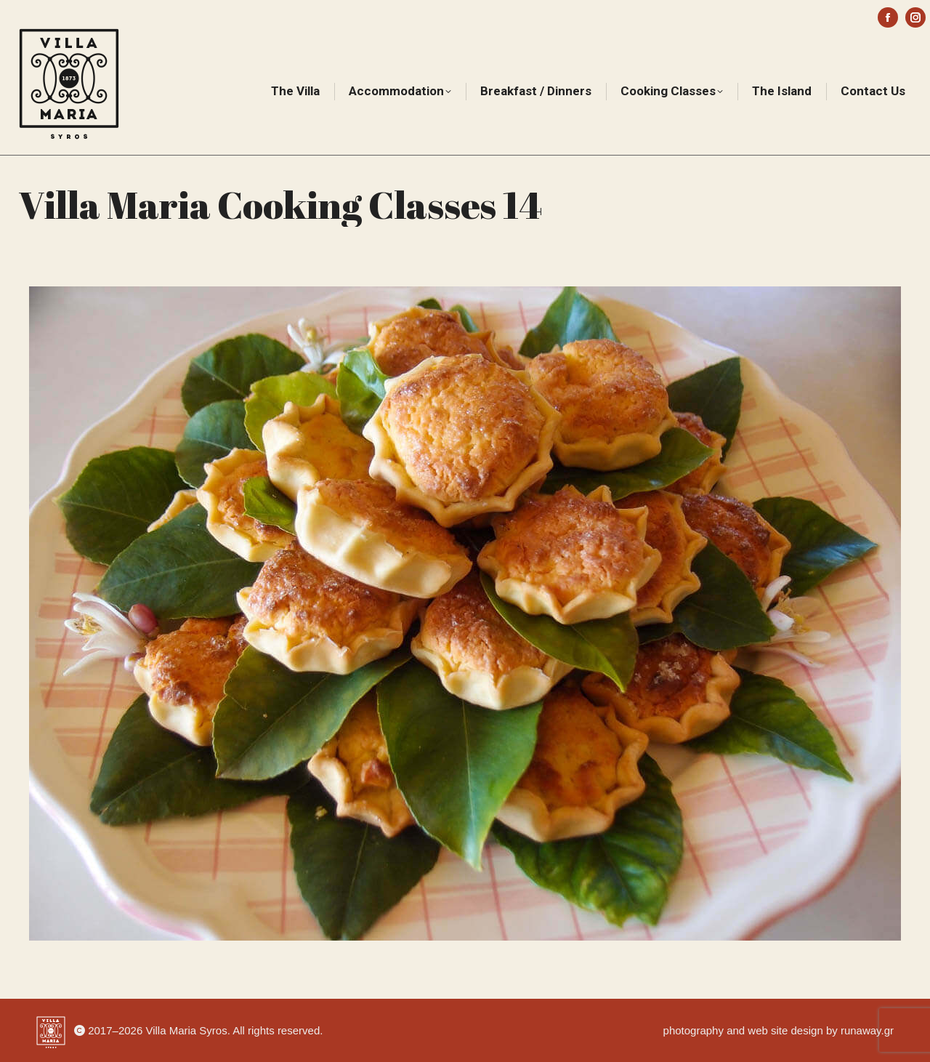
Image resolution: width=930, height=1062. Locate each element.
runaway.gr (867, 1030)
